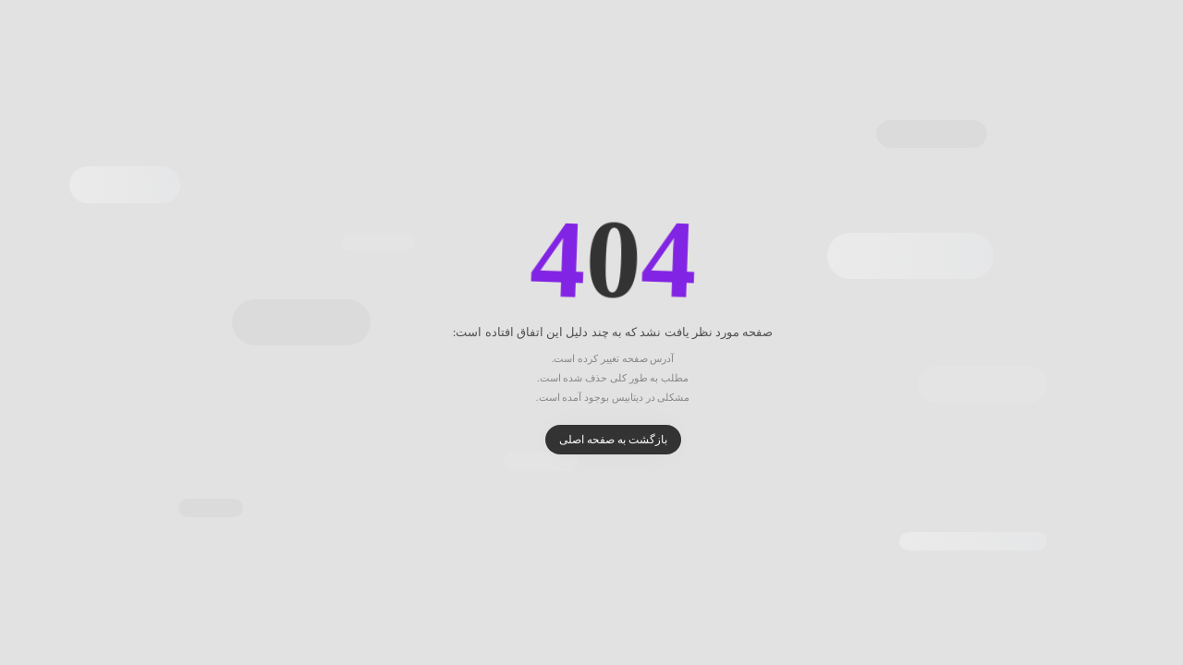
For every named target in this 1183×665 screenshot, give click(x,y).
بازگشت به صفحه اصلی (592, 439)
